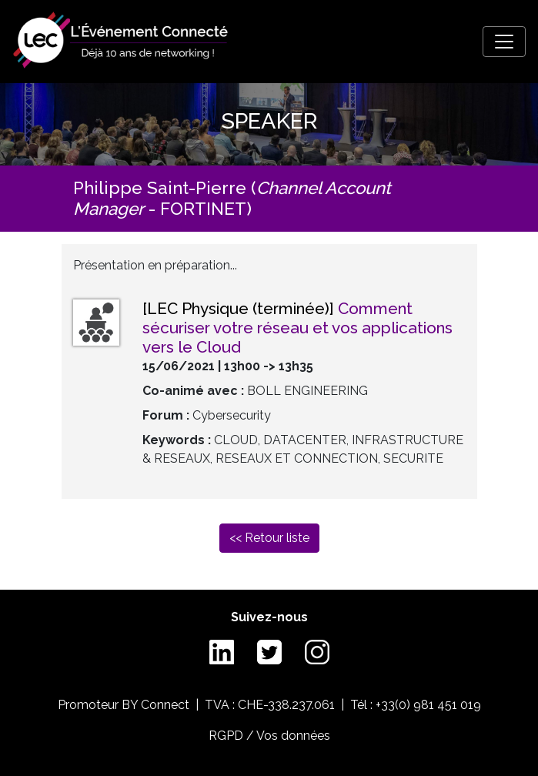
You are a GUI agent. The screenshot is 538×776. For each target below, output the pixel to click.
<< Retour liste (269, 537)
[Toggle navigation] (504, 41)
